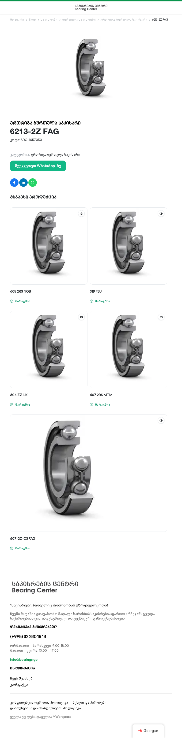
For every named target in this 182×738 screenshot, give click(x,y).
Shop (32, 20)
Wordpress (63, 717)
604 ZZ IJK (18, 395)
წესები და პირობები (89, 702)
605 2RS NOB (20, 291)
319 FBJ (96, 291)
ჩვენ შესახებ (21, 678)
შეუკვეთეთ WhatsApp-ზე (38, 165)
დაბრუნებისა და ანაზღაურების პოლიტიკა (45, 708)
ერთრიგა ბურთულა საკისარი (123, 20)
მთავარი (17, 20)
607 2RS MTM (101, 395)
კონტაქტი (19, 685)
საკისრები (49, 20)
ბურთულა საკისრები (79, 20)
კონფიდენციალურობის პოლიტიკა (39, 702)
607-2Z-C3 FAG (22, 538)
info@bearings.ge (24, 659)
